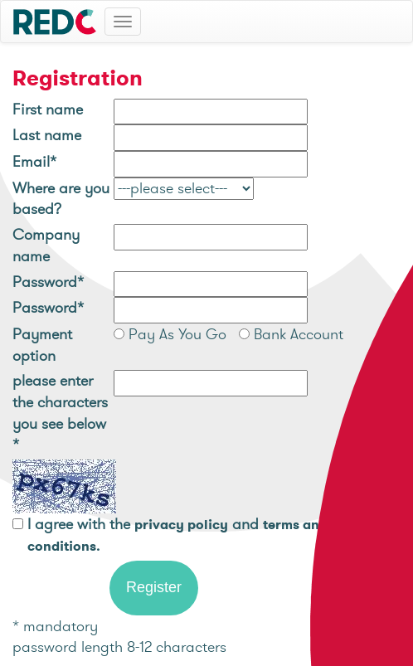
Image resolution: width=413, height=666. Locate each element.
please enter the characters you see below (60, 412)
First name (47, 109)
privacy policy (181, 524)
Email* (34, 161)
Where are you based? (60, 198)
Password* (48, 281)
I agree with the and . (177, 534)
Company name (46, 245)
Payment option (42, 344)
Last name (46, 134)
